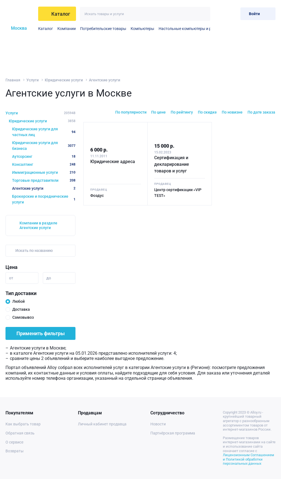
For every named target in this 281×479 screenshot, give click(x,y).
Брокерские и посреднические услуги (43, 199)
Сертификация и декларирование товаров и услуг (171, 164)
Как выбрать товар (23, 424)
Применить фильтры (40, 333)
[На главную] (20, 14)
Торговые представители (43, 180)
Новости (158, 424)
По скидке (207, 112)
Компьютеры (142, 28)
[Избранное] (218, 13)
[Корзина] (231, 13)
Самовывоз (23, 317)
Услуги (32, 80)
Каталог (45, 28)
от (11, 278)
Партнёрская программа (172, 433)
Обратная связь (20, 433)
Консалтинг (43, 164)
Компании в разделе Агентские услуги (38, 225)
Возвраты (14, 451)
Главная (12, 80)
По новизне (232, 112)
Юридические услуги (64, 80)
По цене (158, 112)
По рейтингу (182, 112)
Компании (66, 28)
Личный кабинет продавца (102, 424)
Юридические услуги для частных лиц (43, 132)
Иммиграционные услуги (43, 172)
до (48, 278)
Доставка (21, 309)
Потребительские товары (103, 28)
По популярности (131, 112)
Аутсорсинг (43, 156)
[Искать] (203, 14)
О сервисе (14, 442)
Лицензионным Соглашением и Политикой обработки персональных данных (248, 459)
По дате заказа (261, 112)
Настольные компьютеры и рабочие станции (199, 28)
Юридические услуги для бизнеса (43, 146)
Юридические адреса (112, 161)
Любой (18, 301)
